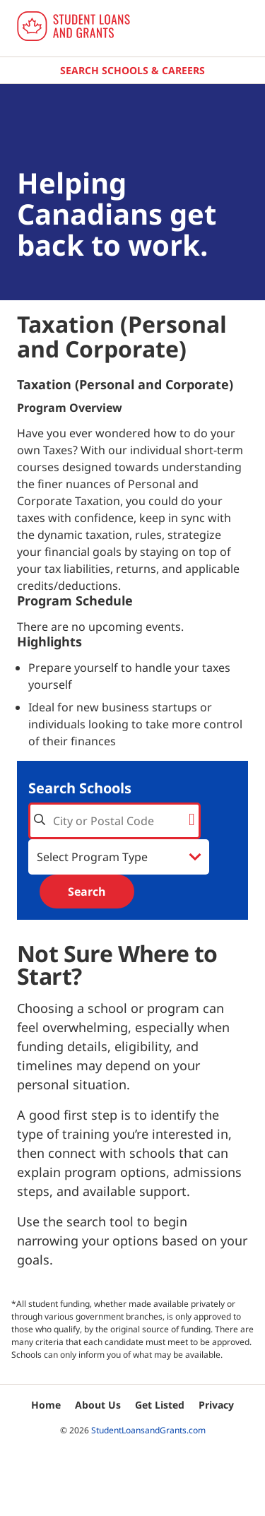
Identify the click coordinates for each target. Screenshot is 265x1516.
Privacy (216, 1404)
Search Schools (79, 788)
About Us (98, 1404)
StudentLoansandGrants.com (148, 1430)
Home (46, 1404)
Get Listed (159, 1404)
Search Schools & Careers (132, 70)
